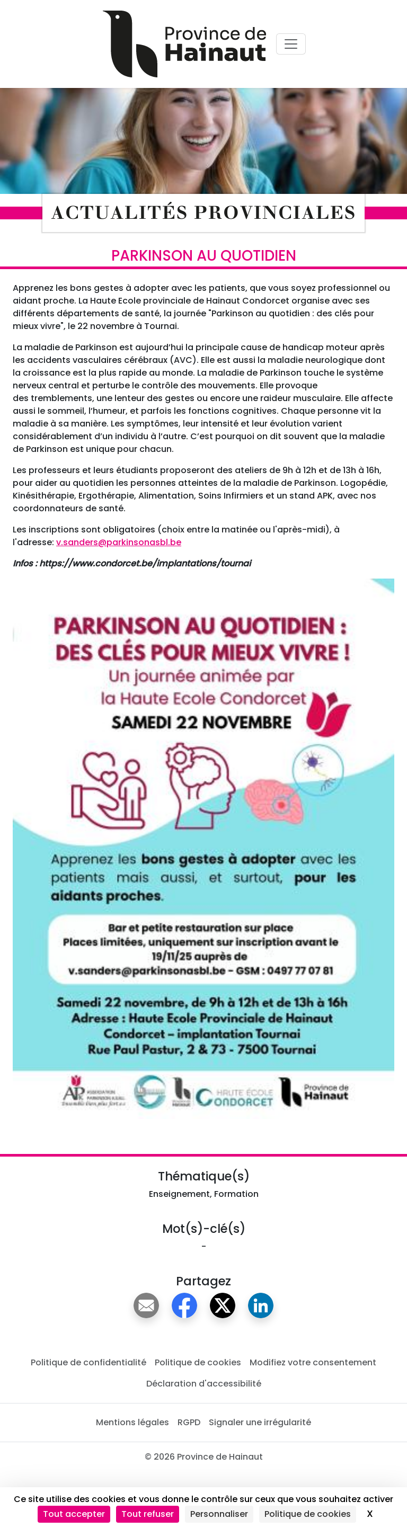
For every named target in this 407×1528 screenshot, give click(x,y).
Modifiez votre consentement (313, 1362)
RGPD (189, 1422)
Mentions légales (132, 1422)
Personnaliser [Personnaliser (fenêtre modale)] (219, 1514)
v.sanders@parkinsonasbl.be (118, 542)
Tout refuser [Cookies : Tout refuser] (147, 1514)
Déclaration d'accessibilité (203, 1384)
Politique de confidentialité (88, 1362)
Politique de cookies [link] (307, 1514)
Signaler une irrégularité (260, 1422)
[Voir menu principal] (291, 44)
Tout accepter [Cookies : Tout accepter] (74, 1514)
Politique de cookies (198, 1362)
